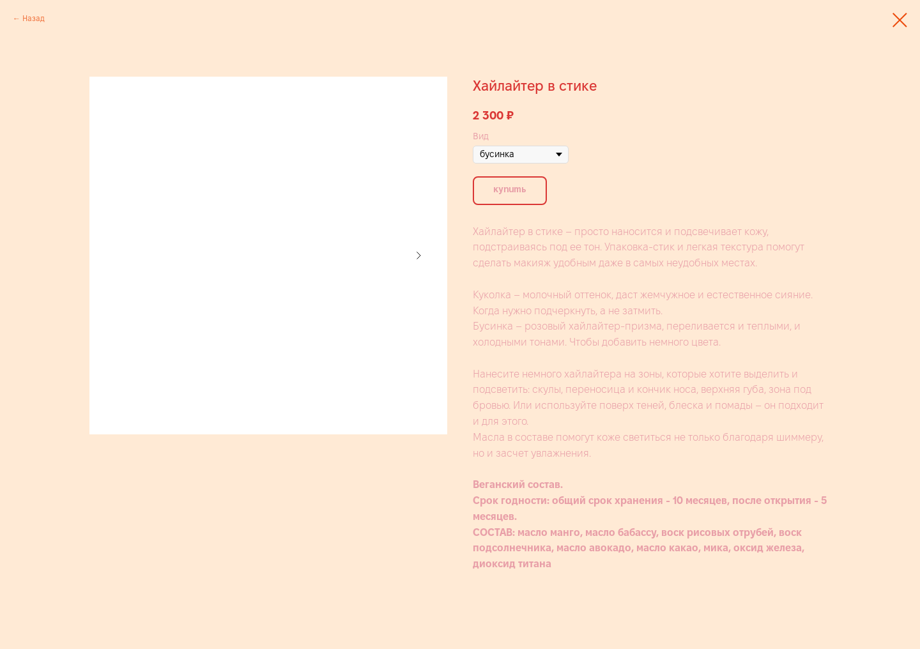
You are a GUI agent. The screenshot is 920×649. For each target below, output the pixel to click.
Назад (33, 18)
